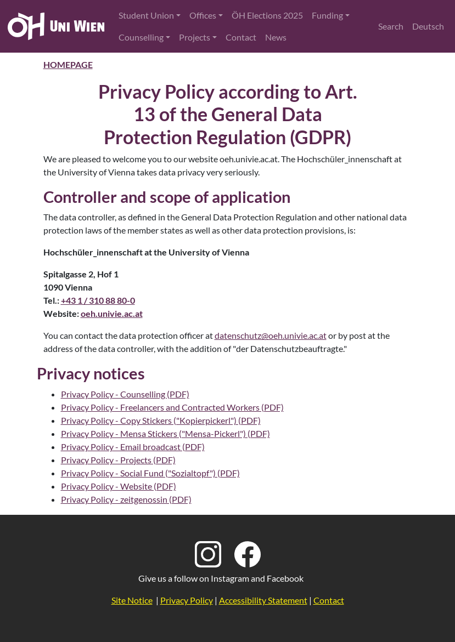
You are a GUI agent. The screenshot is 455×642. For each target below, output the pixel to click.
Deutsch (428, 26)
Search (390, 26)
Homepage (68, 64)
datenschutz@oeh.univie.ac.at (271, 335)
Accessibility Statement (263, 600)
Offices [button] (202, 15)
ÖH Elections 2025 (267, 15)
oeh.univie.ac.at (112, 313)
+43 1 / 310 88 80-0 (98, 300)
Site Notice (132, 600)
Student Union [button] (146, 15)
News (276, 37)
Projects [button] (194, 37)
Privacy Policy (186, 600)
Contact (241, 37)
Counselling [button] (141, 37)
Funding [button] (327, 15)
